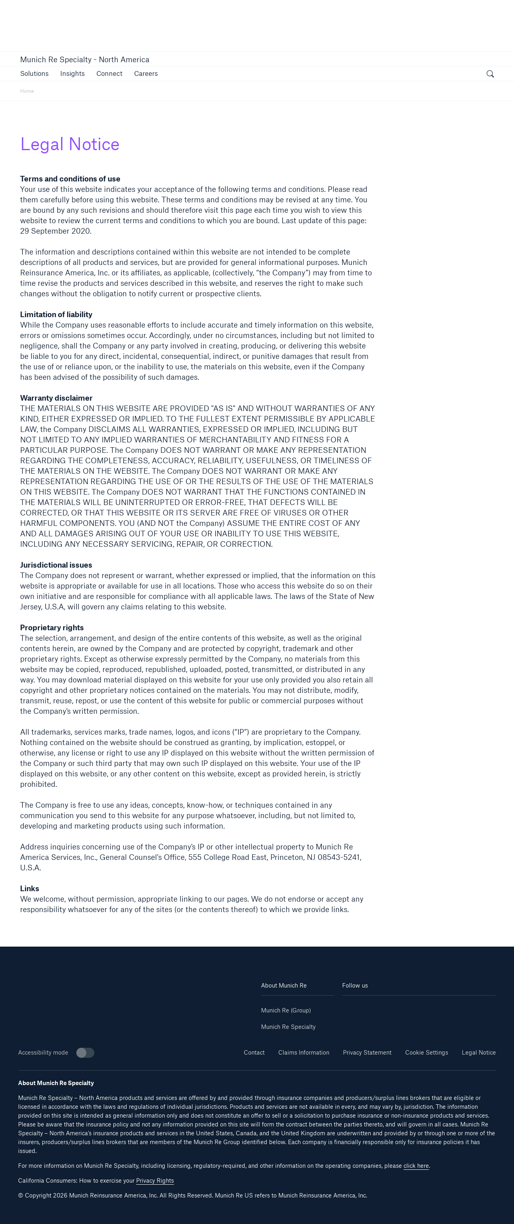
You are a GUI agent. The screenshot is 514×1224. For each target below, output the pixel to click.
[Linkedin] (355, 1007)
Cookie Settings (426, 1052)
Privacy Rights (155, 1180)
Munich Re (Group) (286, 1010)
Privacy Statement (367, 1052)
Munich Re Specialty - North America (84, 59)
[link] (109, 73)
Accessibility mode (56, 1053)
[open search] (490, 75)
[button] (34, 73)
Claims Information (303, 1052)
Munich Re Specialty (288, 1027)
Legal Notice (479, 1052)
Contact (254, 1052)
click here (416, 1165)
